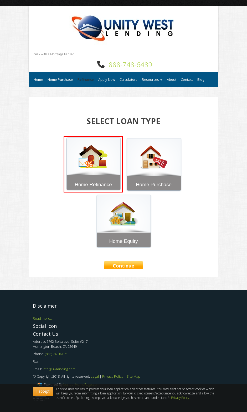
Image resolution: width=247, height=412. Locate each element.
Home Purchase (60, 79)
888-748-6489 (130, 64)
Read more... (43, 318)
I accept (43, 391)
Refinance (86, 79)
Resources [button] (152, 79)
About (171, 79)
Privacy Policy (113, 376)
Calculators (128, 79)
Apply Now (106, 79)
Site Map (133, 376)
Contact (187, 79)
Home (38, 79)
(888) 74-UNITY (56, 353)
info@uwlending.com (59, 369)
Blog (200, 79)
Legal (95, 376)
